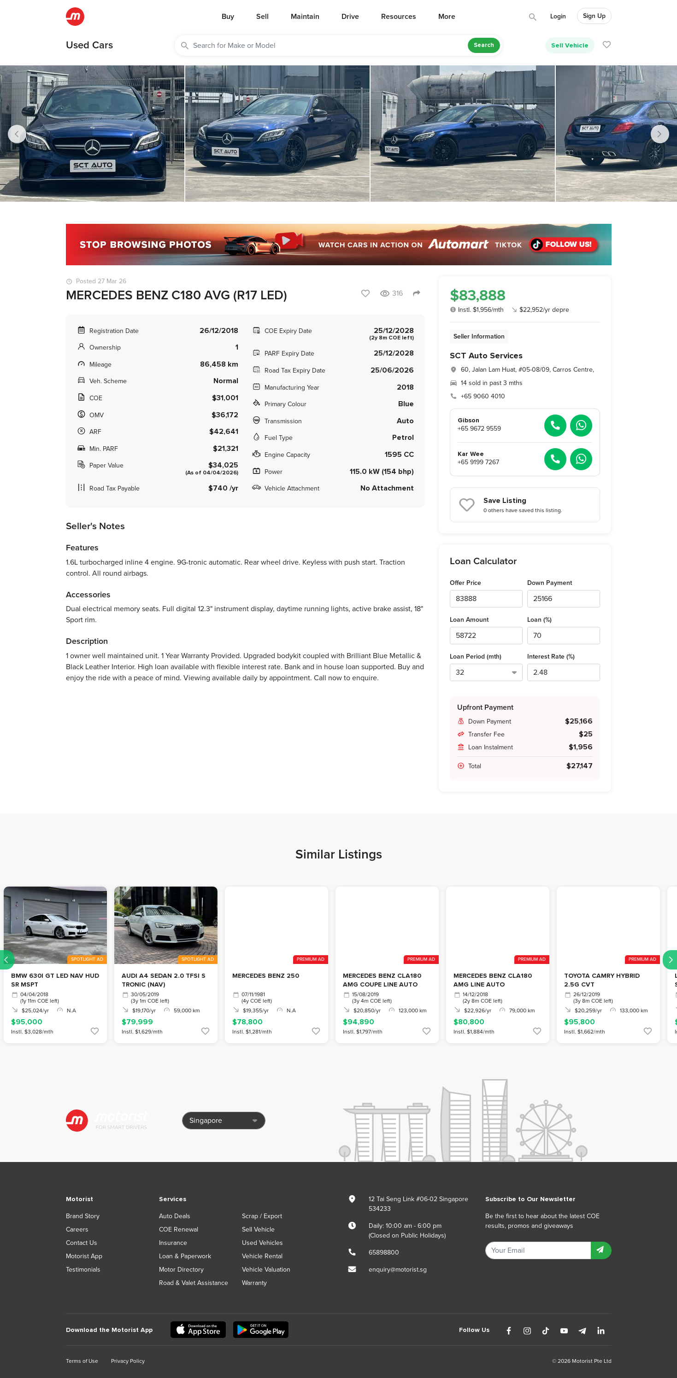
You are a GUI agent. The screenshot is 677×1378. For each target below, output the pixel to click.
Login (558, 16)
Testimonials (83, 1269)
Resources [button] (398, 16)
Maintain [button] (305, 16)
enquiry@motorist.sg (398, 1269)
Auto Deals (174, 1216)
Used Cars (89, 45)
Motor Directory (181, 1269)
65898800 (384, 1252)
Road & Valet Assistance (193, 1283)
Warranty (254, 1283)
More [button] (446, 16)
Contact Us (81, 1243)
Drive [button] (350, 16)
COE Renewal (178, 1229)
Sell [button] (262, 16)
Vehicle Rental (262, 1256)
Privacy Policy (128, 1361)
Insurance (173, 1243)
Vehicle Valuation (266, 1269)
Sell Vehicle (570, 45)
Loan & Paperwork (185, 1256)
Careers (77, 1229)
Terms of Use (82, 1361)
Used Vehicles (262, 1243)
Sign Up (594, 16)
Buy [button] (228, 16)
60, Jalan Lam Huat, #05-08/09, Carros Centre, (527, 370)
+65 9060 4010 (483, 396)
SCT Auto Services (486, 355)
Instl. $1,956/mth (477, 310)
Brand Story (83, 1216)
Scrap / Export (262, 1216)
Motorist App (84, 1256)
